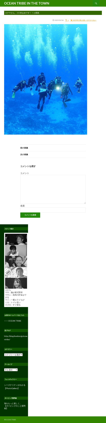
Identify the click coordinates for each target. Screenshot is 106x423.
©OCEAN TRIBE (10, 420)
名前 (22, 205)
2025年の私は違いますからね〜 (84, 20)
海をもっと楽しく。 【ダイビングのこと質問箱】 (14, 405)
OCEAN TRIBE (14, 321)
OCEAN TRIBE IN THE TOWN (26, 3)
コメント (24, 173)
